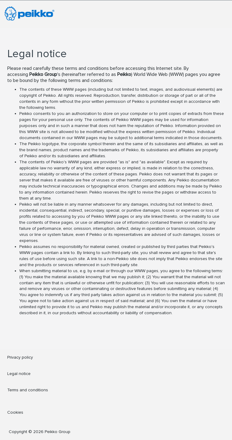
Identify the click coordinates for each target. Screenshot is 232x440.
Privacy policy (20, 357)
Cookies (15, 412)
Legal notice (19, 373)
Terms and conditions (27, 390)
